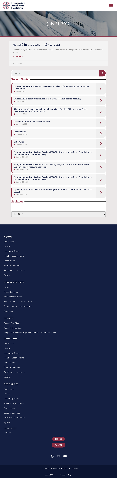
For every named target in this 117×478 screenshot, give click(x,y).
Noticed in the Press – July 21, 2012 (36, 44)
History (7, 246)
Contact (10, 428)
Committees (9, 260)
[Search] (102, 73)
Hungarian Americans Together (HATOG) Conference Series (30, 332)
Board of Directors (12, 265)
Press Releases (11, 292)
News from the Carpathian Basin (18, 301)
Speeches (8, 311)
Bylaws (7, 275)
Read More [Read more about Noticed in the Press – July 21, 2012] (18, 57)
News (6, 287)
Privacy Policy (65, 475)
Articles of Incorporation (14, 270)
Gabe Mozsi (19, 142)
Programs (11, 338)
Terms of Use (49, 475)
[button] (111, 5)
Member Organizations (14, 256)
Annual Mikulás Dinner (13, 328)
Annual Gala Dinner (12, 323)
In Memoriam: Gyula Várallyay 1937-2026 (32, 121)
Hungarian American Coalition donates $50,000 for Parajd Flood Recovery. (47, 99)
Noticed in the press (13, 296)
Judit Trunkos (20, 132)
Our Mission (9, 241)
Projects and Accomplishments (17, 306)
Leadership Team (11, 251)
